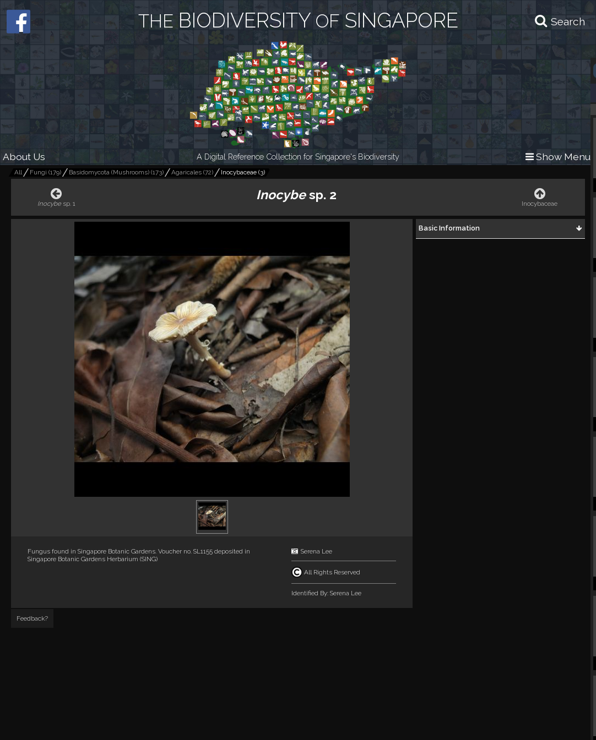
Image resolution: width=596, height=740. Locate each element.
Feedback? (32, 618)
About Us (24, 156)
